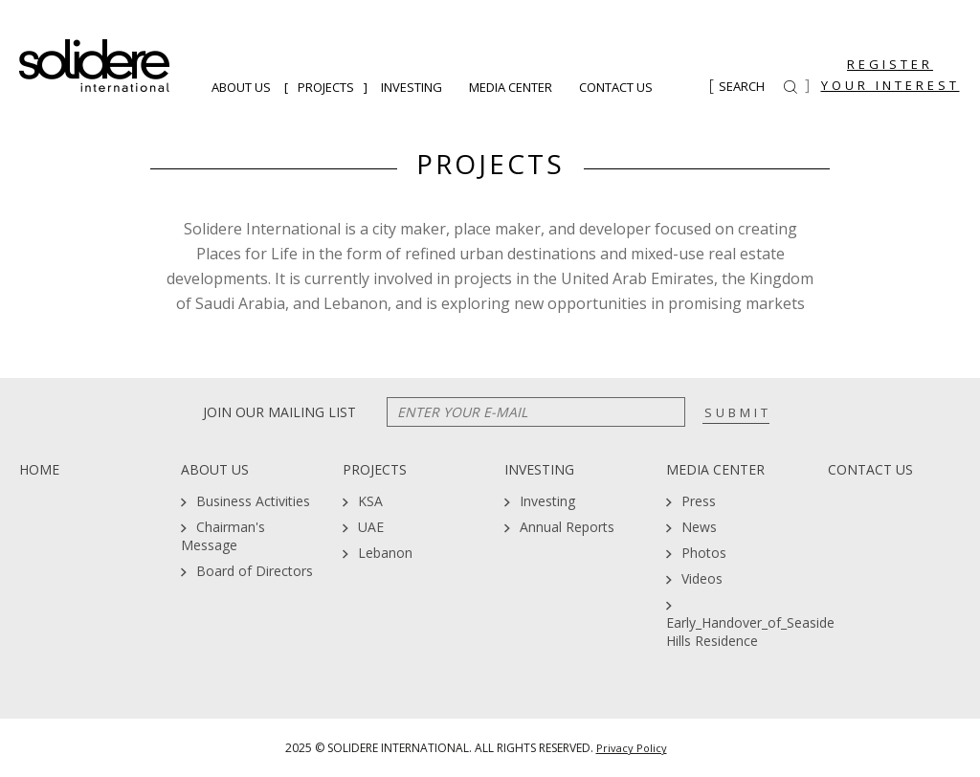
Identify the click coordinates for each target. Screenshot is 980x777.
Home (39, 469)
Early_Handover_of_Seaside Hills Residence (750, 631)
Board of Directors (254, 571)
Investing (411, 87)
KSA (370, 501)
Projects (326, 87)
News (699, 527)
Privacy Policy (631, 748)
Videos (702, 578)
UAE (371, 527)
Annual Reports (567, 527)
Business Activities (253, 501)
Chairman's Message (223, 536)
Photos (703, 553)
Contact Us (616, 87)
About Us (241, 87)
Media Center (510, 87)
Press (698, 501)
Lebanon (385, 553)
